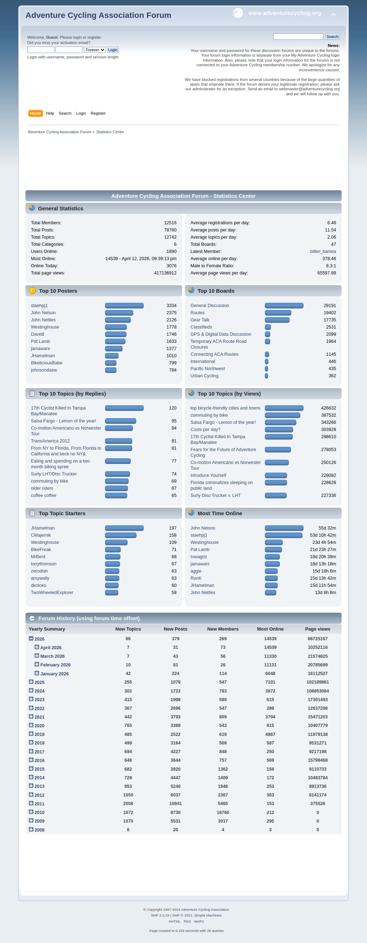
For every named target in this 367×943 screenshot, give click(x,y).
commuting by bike (49, 481)
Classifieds (201, 327)
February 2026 (55, 664)
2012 (39, 795)
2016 (39, 760)
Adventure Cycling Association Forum (98, 15)
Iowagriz (198, 556)
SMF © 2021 (182, 915)
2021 (39, 717)
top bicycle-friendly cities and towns (225, 408)
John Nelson (43, 312)
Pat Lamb (40, 341)
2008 (39, 830)
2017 (39, 752)
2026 (39, 639)
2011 (39, 803)
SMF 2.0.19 (160, 915)
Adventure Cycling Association (205, 909)
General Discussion (209, 305)
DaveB (37, 334)
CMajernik (41, 535)
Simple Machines (207, 915)
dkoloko (38, 585)
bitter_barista (323, 251)
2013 (39, 786)
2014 (39, 777)
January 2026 (54, 673)
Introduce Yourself (208, 475)
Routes (197, 312)
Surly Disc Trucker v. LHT (215, 495)
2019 (39, 734)
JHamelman (43, 355)
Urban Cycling (204, 375)
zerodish (39, 571)
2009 (39, 821)
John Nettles (43, 319)
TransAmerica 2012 (50, 441)
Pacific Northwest (207, 368)
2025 (39, 682)
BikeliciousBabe (46, 362)
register (94, 37)
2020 (39, 725)
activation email (74, 42)
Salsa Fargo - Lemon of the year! (63, 420)
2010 (39, 812)
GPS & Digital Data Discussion (220, 334)
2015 (39, 769)
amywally (40, 578)
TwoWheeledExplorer (52, 592)
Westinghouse (45, 327)
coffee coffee (43, 495)
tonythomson (43, 563)
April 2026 (51, 647)
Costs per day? (205, 429)
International (202, 361)
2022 (39, 708)
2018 (39, 743)
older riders (42, 488)
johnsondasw (44, 370)
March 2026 (52, 656)
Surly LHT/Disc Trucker (54, 474)
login (77, 37)
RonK (195, 578)
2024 (39, 691)
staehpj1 (39, 305)
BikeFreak (41, 549)
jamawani (40, 348)
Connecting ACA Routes (214, 354)
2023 (39, 699)
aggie (195, 571)
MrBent (38, 556)
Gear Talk (199, 319)
